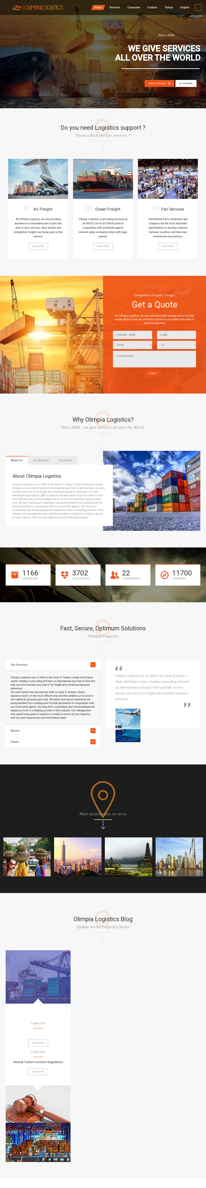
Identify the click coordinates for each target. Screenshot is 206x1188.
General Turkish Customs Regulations (103, 980)
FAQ (114, 1150)
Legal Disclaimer (184, 1150)
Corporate (179, 1135)
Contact (147, 1150)
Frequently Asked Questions (168, 1033)
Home (116, 1135)
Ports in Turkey (38, 1033)
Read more (39, 247)
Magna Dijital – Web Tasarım (22, 1174)
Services (148, 1135)
